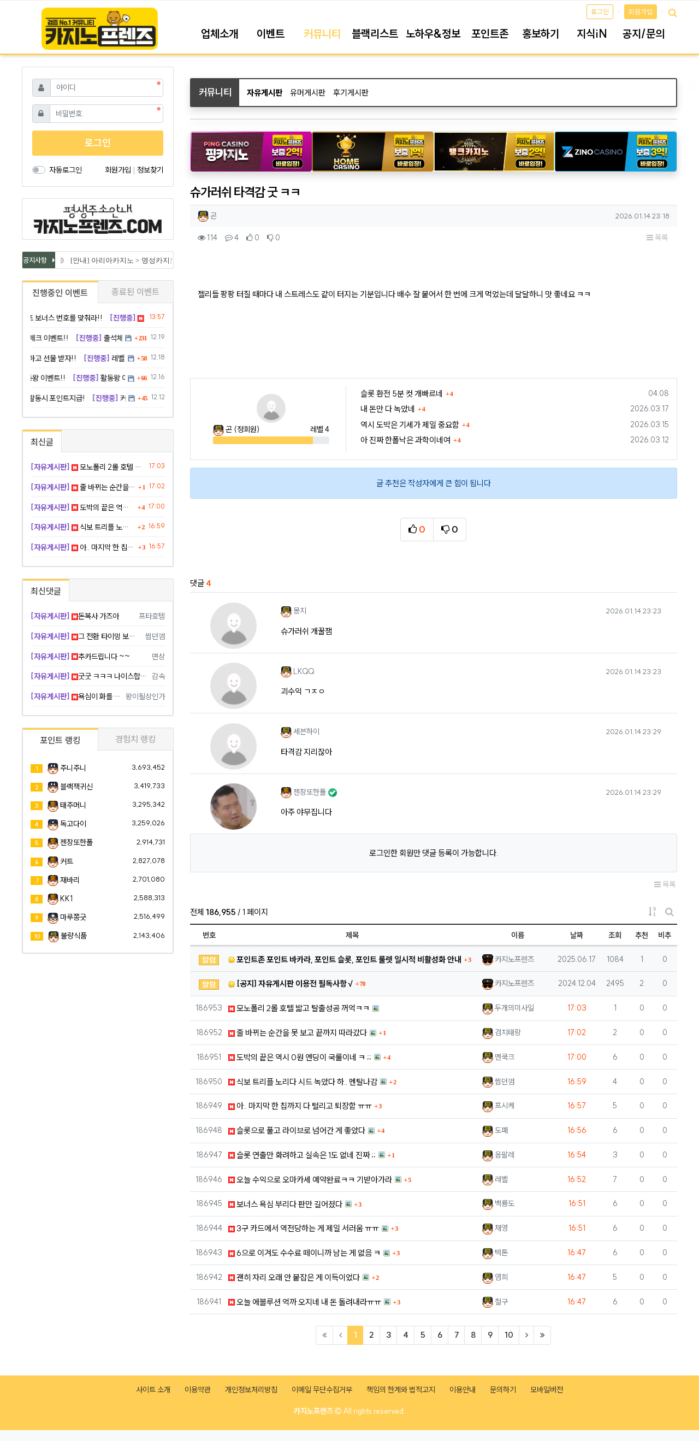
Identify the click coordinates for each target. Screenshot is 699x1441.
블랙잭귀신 (76, 787)
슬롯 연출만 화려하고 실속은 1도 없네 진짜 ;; (302, 1155)
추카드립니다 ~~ (80, 657)
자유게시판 (264, 92)
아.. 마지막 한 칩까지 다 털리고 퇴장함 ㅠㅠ (300, 1106)
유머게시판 (307, 92)
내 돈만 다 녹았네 (387, 409)
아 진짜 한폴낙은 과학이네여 (405, 440)
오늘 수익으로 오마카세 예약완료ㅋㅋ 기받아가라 (310, 1179)
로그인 (600, 12)
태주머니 (73, 805)
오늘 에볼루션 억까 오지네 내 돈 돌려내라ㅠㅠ (304, 1302)
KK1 (66, 898)
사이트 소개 (153, 1390)
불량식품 (74, 936)
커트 (66, 861)
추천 (641, 935)
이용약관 (198, 1390)
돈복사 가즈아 (75, 616)
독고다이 (73, 824)
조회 (614, 935)
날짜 (576, 935)
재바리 (70, 880)
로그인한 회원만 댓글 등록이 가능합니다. (433, 853)
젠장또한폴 (76, 842)
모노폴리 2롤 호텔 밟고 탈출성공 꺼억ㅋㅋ (299, 1008)
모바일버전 (546, 1390)
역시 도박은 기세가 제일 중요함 (409, 425)
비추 (664, 935)
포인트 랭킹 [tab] (60, 740)
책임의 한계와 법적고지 (400, 1390)
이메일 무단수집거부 (322, 1390)
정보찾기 (150, 170)
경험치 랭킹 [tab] (135, 739)
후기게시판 (351, 92)
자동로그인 (65, 170)
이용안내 (462, 1390)
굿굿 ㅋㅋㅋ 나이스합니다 (89, 676)
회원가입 (641, 12)
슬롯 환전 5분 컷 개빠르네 (401, 393)
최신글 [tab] (42, 441)
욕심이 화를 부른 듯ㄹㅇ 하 (76, 696)
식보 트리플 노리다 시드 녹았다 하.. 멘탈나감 (302, 1082)
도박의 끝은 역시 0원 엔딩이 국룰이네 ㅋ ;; (299, 1057)
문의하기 (503, 1390)
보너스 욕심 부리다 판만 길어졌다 (285, 1204)
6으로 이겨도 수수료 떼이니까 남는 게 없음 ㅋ (304, 1253)
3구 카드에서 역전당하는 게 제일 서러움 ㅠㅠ (303, 1228)
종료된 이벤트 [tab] (135, 291)
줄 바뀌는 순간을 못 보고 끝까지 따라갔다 (297, 1032)
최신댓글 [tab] (46, 591)
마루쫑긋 (73, 917)
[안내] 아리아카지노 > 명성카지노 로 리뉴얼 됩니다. (153, 260)
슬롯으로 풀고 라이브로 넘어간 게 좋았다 (296, 1130)
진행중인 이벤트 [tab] (60, 292)
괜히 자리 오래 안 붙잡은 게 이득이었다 (294, 1277)
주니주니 (73, 768)
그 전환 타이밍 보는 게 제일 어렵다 (86, 636)
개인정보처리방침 (251, 1390)
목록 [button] (657, 238)
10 (509, 1335)
